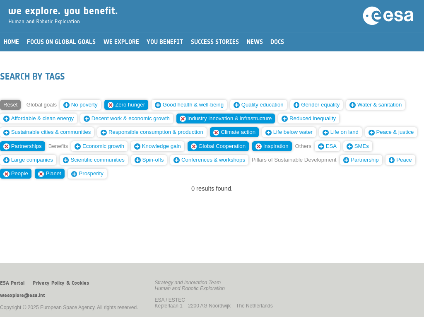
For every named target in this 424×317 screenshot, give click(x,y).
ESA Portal (12, 283)
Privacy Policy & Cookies (61, 283)
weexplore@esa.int (22, 295)
